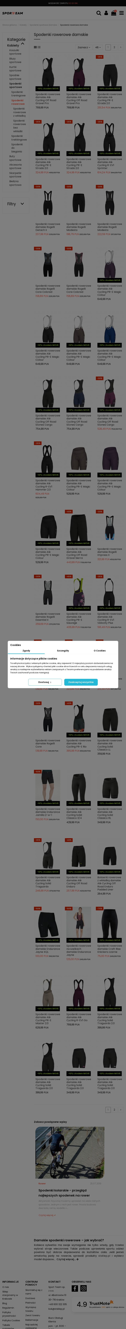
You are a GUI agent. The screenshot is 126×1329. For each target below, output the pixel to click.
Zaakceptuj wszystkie (81, 682)
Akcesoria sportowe (15, 166)
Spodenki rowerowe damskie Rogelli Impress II (109, 552)
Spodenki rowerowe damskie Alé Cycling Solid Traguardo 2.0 (109, 1018)
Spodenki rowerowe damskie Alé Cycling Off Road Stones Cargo (48, 420)
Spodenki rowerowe (18, 102)
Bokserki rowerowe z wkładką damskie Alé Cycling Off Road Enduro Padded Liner (109, 883)
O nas (5, 1287)
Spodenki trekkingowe (19, 137)
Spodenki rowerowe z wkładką (19, 112)
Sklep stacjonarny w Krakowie (10, 1295)
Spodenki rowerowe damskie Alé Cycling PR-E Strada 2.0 (109, 98)
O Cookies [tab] (100, 650)
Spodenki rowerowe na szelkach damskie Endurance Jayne (78, 950)
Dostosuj (45, 682)
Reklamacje (31, 1320)
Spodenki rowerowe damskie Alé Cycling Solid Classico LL (109, 745)
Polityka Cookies (11, 1320)
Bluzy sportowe (15, 60)
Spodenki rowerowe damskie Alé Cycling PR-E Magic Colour (109, 290)
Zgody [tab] (26, 650)
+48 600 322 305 (57, 1304)
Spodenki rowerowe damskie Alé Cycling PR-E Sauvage (78, 618)
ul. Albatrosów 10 (57, 1295)
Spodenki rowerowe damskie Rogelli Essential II (48, 617)
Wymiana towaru (30, 1309)
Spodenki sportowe (15, 85)
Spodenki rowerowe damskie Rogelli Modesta (78, 227)
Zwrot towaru (32, 1315)
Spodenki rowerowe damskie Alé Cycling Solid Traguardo (48, 882)
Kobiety (13, 45)
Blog (4, 1303)
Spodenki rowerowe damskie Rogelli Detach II (48, 227)
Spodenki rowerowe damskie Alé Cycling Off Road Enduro (78, 882)
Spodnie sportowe (15, 77)
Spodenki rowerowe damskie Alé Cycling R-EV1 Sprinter (109, 163)
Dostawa (30, 1298)
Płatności (30, 1302)
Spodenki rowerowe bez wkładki (19, 126)
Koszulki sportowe (15, 52)
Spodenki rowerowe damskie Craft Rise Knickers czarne (109, 949)
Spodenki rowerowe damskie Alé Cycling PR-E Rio (78, 743)
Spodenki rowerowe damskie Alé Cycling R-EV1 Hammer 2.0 (48, 485)
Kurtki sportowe (15, 68)
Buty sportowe (15, 158)
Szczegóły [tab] (63, 650)
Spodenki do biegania (17, 148)
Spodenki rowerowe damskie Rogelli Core (48, 743)
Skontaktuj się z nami (33, 1291)
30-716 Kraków (56, 1299)
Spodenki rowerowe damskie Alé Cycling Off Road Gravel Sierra (78, 553)
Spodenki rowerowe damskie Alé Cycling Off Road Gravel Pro (48, 98)
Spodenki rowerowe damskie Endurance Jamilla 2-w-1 (48, 812)
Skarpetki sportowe (15, 174)
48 (98, 47)
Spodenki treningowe (18, 93)
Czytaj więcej (46, 1215)
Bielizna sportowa (15, 183)
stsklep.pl (104, 1256)
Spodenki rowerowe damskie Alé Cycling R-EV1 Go (78, 1017)
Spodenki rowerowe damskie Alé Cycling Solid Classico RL (109, 813)
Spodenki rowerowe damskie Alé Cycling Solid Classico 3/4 (78, 813)
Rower (42, 1183)
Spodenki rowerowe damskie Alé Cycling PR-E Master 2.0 (48, 1018)
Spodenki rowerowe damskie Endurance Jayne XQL (48, 949)
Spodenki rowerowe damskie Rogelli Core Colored (48, 289)
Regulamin (8, 1307)
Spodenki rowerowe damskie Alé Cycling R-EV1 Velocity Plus (109, 618)
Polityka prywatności (9, 1314)
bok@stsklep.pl (56, 1308)
